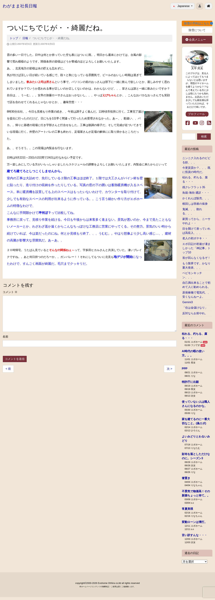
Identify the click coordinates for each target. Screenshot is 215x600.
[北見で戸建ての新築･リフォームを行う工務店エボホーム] (208, 6)
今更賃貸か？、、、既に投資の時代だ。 (196, 169)
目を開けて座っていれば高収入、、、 (196, 230)
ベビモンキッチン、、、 (192, 275)
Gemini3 (187, 302)
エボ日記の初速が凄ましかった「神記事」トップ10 (196, 248)
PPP (184, 368)
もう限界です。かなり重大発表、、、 (196, 265)
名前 (5, 336)
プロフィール (197, 115)
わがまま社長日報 (20, 6)
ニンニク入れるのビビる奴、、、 (196, 160)
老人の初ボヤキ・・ (195, 238)
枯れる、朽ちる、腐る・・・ (195, 179)
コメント (10, 292)
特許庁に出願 (190, 381)
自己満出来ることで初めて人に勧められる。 (196, 284)
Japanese (181, 6)
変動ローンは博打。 (194, 521)
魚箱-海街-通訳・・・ (196, 192)
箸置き (186, 478)
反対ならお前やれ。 (195, 313)
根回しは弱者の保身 (195, 203)
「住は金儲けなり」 (195, 307)
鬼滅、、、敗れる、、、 (192, 211)
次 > (169, 368)
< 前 (8, 368)
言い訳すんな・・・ (194, 535)
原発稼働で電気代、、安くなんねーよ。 (196, 294)
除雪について (197, 30)
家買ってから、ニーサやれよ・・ (196, 221)
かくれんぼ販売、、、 (196, 198)
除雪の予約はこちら (198, 23)
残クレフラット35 (193, 187)
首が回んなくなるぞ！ (196, 257)
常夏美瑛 (187, 508)
